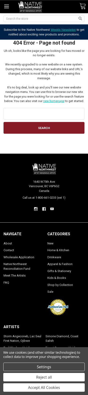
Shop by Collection (60, 285)
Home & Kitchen (58, 250)
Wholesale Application (19, 257)
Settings (44, 366)
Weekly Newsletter (63, 29)
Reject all (44, 377)
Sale (50, 291)
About (8, 243)
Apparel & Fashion (60, 264)
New (50, 243)
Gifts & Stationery (59, 271)
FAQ (6, 282)
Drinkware (54, 257)
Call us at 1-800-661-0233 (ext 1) (44, 197)
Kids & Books (56, 278)
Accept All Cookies (44, 387)
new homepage (53, 101)
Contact (9, 250)
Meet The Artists (15, 275)
